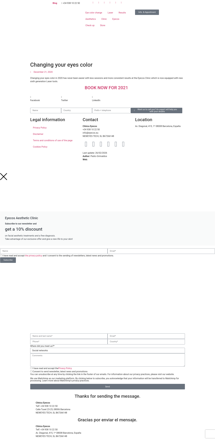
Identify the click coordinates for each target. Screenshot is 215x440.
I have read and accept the (52, 368)
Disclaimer (38, 134)
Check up (89, 25)
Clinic (104, 19)
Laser (110, 12)
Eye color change (93, 12)
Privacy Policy (40, 127)
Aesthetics (90, 19)
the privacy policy (33, 255)
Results (122, 12)
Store (102, 25)
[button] (45, 98)
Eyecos (115, 19)
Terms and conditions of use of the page (53, 140)
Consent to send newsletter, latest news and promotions (107, 376)
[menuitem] (139, 4)
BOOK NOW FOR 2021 (107, 87)
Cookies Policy (40, 146)
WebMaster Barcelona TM (101, 159)
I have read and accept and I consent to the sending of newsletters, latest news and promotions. (58, 255)
